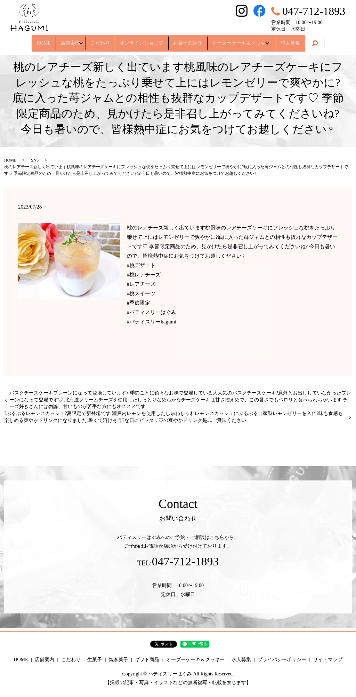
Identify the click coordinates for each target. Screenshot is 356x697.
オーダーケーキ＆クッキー (241, 39)
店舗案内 (66, 39)
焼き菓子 (118, 659)
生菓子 (94, 659)
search (319, 40)
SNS (35, 160)
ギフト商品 (147, 659)
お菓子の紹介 (187, 39)
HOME (39, 39)
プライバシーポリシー (282, 659)
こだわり (100, 39)
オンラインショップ (141, 39)
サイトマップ (327, 659)
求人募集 (295, 39)
